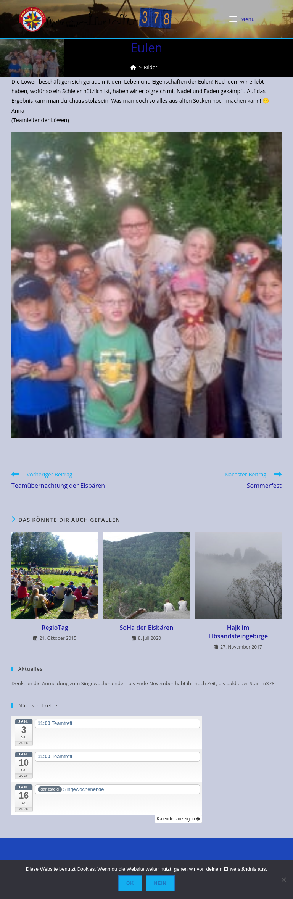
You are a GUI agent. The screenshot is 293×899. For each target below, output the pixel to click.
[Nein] (283, 879)
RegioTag (55, 627)
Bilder (151, 67)
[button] (146, 285)
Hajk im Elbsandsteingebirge (238, 631)
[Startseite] (133, 67)
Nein (160, 883)
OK (130, 883)
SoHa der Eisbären (146, 627)
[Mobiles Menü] (242, 19)
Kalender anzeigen (178, 819)
